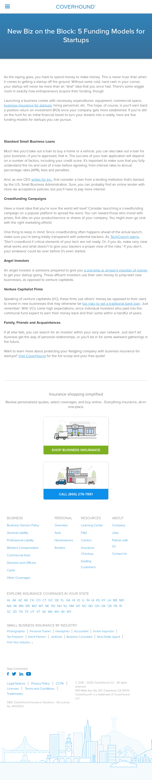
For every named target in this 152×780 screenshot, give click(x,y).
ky (103, 600)
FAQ (84, 532)
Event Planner (37, 637)
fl (62, 600)
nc (84, 606)
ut (32, 611)
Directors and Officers (21, 562)
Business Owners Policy (23, 525)
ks (98, 600)
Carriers (86, 540)
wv (56, 611)
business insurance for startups (28, 105)
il (83, 600)
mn (21, 606)
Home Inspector (103, 631)
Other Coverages (18, 577)
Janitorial (56, 637)
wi (63, 611)
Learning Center (92, 525)
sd (15, 611)
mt (41, 606)
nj (65, 606)
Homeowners (64, 540)
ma (9, 606)
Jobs (115, 532)
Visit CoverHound (32, 355)
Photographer (16, 631)
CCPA (60, 683)
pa (115, 606)
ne (47, 606)
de (57, 600)
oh (97, 606)
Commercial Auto (18, 555)
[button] (7, 6)
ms (28, 606)
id (78, 600)
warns (124, 236)
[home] (76, 6)
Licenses (13, 688)
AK (14, 600)
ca (32, 600)
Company (118, 525)
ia (92, 600)
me (115, 600)
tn (21, 611)
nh (59, 606)
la (109, 600)
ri (120, 606)
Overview (61, 525)
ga (68, 600)
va (44, 611)
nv (53, 606)
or (109, 606)
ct (45, 600)
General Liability (17, 532)
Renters (60, 547)
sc (9, 611)
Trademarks (15, 693)
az (20, 600)
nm (71, 606)
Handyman (62, 631)
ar (26, 600)
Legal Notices (16, 683)
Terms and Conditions (39, 688)
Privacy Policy (40, 683)
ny (78, 606)
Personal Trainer (40, 631)
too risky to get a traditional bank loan (111, 303)
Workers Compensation (23, 547)
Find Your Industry (18, 642)
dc (50, 600)
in (87, 600)
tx (26, 611)
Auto (58, 532)
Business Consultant (79, 637)
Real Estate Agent (108, 637)
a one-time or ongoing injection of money (115, 270)
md (121, 600)
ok (103, 606)
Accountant (81, 631)
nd (90, 606)
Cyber (11, 570)
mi (15, 606)
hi (73, 600)
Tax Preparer (15, 637)
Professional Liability (20, 540)
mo (34, 606)
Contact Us (119, 553)
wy (69, 611)
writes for (41, 179)
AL (8, 600)
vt (38, 611)
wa (50, 611)
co (38, 600)
